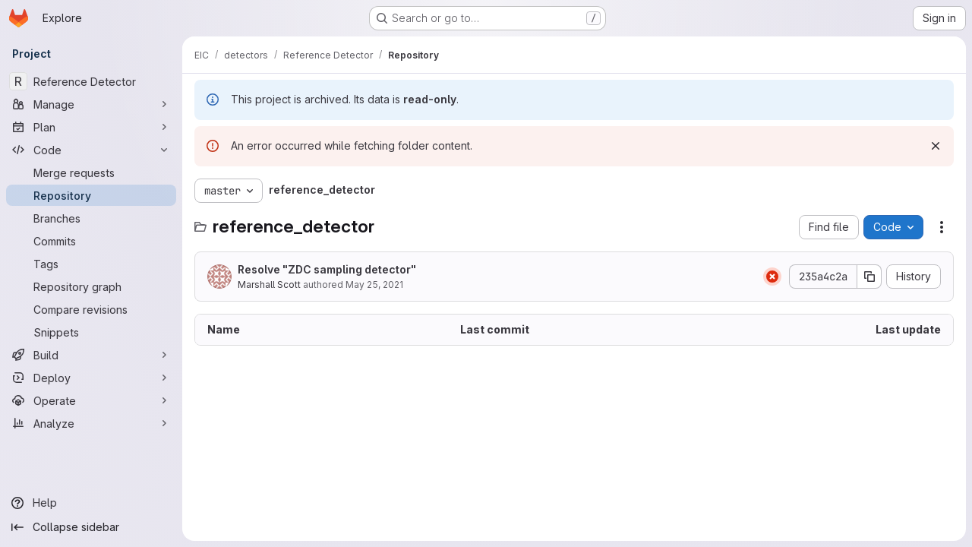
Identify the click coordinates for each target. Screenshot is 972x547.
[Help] (91, 503)
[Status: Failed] (772, 276)
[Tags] (91, 263)
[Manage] (91, 104)
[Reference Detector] (91, 81)
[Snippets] (91, 332)
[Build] (91, 354)
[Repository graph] (91, 286)
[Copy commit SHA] (869, 276)
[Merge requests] (91, 172)
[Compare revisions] (91, 309)
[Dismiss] (935, 146)
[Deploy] (91, 377)
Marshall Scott (269, 284)
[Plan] (91, 127)
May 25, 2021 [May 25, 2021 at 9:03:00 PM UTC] (374, 284)
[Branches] (91, 218)
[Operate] (91, 400)
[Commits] (91, 240)
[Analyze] (91, 423)
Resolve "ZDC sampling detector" (327, 269)
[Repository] (91, 195)
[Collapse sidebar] (91, 527)
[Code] (91, 149)
